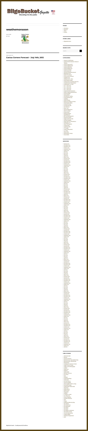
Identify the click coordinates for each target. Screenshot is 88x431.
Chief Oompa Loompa (68, 80)
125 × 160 (8, 36)
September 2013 (67, 315)
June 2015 (66, 287)
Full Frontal (66, 379)
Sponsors (66, 29)
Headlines (66, 98)
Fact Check (66, 374)
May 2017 (66, 256)
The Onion (66, 409)
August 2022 (66, 182)
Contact (65, 32)
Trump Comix (66, 125)
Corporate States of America (69, 91)
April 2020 (66, 210)
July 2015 (66, 285)
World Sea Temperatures (69, 415)
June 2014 (66, 303)
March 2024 (66, 157)
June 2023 (66, 169)
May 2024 (66, 154)
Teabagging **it (67, 122)
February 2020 (67, 212)
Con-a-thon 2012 (67, 85)
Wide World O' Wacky (68, 133)
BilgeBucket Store (67, 41)
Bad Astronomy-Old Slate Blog (70, 361)
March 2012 (66, 336)
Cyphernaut (66, 369)
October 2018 (66, 234)
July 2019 (66, 222)
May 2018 (66, 240)
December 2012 (67, 324)
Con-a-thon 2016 (67, 87)
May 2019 (66, 224)
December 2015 (67, 279)
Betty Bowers (66, 362)
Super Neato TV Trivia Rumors (70, 121)
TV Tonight (66, 128)
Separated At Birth (67, 117)
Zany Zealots (66, 134)
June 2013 (66, 319)
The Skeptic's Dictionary (69, 410)
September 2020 (67, 203)
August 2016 (66, 268)
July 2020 (66, 206)
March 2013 (66, 321)
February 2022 (67, 189)
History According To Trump (70, 101)
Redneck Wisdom (67, 113)
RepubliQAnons (67, 114)
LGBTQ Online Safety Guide (69, 386)
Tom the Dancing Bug (68, 413)
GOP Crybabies (67, 94)
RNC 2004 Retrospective (69, 116)
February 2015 (67, 292)
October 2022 (66, 179)
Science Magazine (67, 397)
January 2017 (66, 262)
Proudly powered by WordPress (21, 425)
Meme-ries (66, 108)
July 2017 (66, 254)
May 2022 (66, 186)
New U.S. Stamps (67, 110)
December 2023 (67, 161)
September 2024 (67, 149)
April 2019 (66, 226)
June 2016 (66, 271)
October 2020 (66, 202)
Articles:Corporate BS (68, 64)
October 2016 (66, 265)
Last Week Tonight (67, 385)
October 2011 (66, 342)
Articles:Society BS (67, 69)
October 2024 (66, 147)
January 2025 (66, 143)
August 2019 (66, 220)
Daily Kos (66, 370)
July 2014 (66, 301)
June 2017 (66, 255)
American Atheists (67, 358)
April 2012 (66, 335)
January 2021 (66, 198)
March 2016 (66, 275)
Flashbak (66, 377)
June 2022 (66, 185)
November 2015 (67, 280)
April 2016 (66, 273)
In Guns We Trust (67, 104)
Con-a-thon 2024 (67, 89)
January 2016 (66, 277)
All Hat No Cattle (67, 356)
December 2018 (67, 231)
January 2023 (66, 175)
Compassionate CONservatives (70, 83)
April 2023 (66, 171)
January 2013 (66, 323)
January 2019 (66, 230)
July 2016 (66, 269)
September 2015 (67, 283)
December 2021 (67, 191)
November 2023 (67, 162)
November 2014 (67, 296)
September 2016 (67, 267)
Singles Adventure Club (68, 118)
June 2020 (66, 207)
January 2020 (66, 214)
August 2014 (66, 300)
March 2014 (66, 307)
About (65, 30)
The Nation (66, 407)
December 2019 (67, 215)
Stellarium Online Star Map (69, 402)
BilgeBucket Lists (67, 73)
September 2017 (67, 251)
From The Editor (67, 93)
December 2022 (67, 177)
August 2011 (66, 345)
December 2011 (67, 340)
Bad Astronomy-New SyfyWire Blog (71, 360)
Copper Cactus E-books (68, 365)
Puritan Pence (66, 112)
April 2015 (66, 289)
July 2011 (65, 346)
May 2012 (66, 333)
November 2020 (67, 200)
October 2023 (66, 163)
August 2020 (66, 204)
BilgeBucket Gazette (10, 425)
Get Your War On (67, 381)
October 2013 (66, 313)
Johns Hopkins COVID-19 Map (70, 383)
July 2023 (66, 167)
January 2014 (66, 309)
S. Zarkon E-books (67, 394)
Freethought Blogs (67, 378)
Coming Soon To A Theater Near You (71, 81)
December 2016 (67, 263)
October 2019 (66, 218)
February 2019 (67, 228)
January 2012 (66, 338)
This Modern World (68, 411)
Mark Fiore (66, 387)
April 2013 (66, 320)
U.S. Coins (66, 130)
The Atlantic (66, 403)
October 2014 (66, 297)
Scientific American (68, 398)
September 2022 (67, 181)
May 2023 (66, 170)
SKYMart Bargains (67, 120)
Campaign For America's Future (70, 364)
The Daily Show (67, 406)
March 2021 (66, 195)
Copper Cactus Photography (69, 366)
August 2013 (66, 316)
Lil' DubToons (67, 106)
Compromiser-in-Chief (68, 84)
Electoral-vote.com (68, 373)
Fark (65, 375)
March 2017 (66, 259)
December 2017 (67, 247)
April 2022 (66, 187)
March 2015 (66, 291)
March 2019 (66, 227)
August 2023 (66, 166)
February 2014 (67, 308)
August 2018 (66, 236)
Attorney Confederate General (70, 72)
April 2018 (66, 242)
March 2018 (66, 243)
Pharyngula (66, 391)
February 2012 (67, 337)
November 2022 (67, 178)
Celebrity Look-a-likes (68, 79)
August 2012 (66, 329)
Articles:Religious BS (68, 68)
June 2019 (66, 223)
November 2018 (67, 232)
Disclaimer (66, 28)
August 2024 (66, 150)
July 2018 (66, 238)
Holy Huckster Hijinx (68, 102)
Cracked (65, 367)
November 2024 (67, 146)
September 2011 (67, 344)
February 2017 (67, 260)
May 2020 (66, 208)
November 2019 (67, 216)
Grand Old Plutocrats (68, 97)
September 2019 (67, 219)
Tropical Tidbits (67, 414)
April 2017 (66, 258)
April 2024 (66, 155)
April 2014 (66, 305)
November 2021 (67, 193)
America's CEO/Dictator (68, 60)
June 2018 (66, 239)
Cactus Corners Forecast (69, 76)
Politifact (66, 393)
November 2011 (67, 341)
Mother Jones (66, 390)
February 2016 (67, 276)
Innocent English (67, 382)
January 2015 (66, 293)
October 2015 (66, 281)
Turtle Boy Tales (67, 126)
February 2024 (67, 158)
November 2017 (67, 248)
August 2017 (66, 252)
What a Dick (66, 132)
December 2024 (67, 145)
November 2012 (67, 325)
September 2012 (67, 328)
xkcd (65, 417)
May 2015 (66, 288)
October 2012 (66, 327)
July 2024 (66, 151)
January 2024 (66, 159)
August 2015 (66, 284)
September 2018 (67, 235)
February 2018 (67, 244)
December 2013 (67, 311)
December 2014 (67, 295)
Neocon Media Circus (68, 109)
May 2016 (66, 272)
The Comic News (67, 405)
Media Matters (67, 389)
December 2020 (67, 199)
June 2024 (66, 153)
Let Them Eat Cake (67, 105)
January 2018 (66, 246)
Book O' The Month (68, 75)
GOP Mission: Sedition (68, 96)
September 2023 (67, 165)
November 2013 (67, 312)
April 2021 (66, 194)
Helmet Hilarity (67, 100)
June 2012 (66, 332)
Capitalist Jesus (67, 77)
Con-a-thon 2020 (67, 88)
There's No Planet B (68, 124)
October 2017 (66, 250)
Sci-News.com (67, 395)
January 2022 (66, 190)
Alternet (65, 357)
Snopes (65, 401)
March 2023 (66, 173)
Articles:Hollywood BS (68, 65)
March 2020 (66, 211)
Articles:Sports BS (67, 71)
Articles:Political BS (68, 67)
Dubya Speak (66, 371)
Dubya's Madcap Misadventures (70, 92)
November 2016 (67, 264)
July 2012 (66, 331)
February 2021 (67, 196)
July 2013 (65, 317)
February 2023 (67, 174)
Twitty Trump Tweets (68, 129)
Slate (65, 399)
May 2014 (66, 304)
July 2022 (66, 183)
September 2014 (67, 299)
